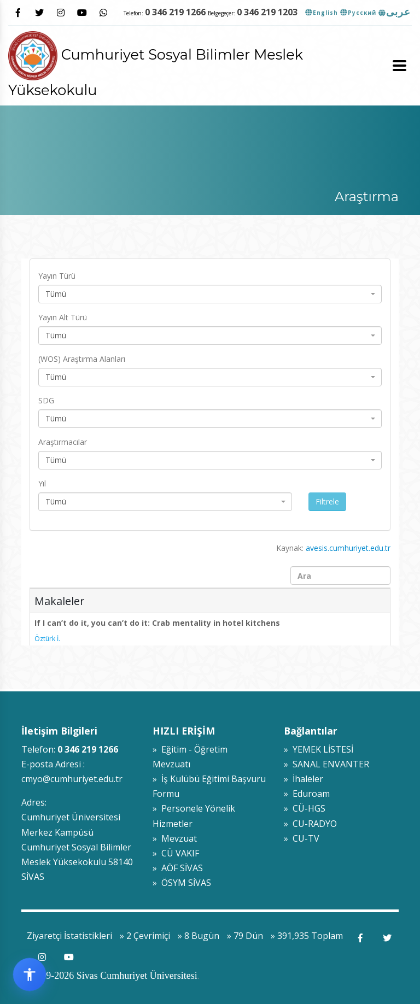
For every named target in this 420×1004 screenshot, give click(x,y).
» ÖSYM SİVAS (182, 883)
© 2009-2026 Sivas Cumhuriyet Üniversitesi (109, 975)
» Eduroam (307, 794)
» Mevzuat (175, 838)
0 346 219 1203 (267, 12)
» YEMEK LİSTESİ (318, 749)
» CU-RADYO (310, 824)
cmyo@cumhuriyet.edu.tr (71, 779)
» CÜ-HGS (304, 808)
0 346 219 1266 (175, 12)
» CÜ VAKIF (176, 853)
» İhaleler (303, 779)
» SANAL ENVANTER (326, 764)
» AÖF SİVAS (178, 868)
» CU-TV (301, 838)
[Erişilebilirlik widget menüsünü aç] (29, 974)
